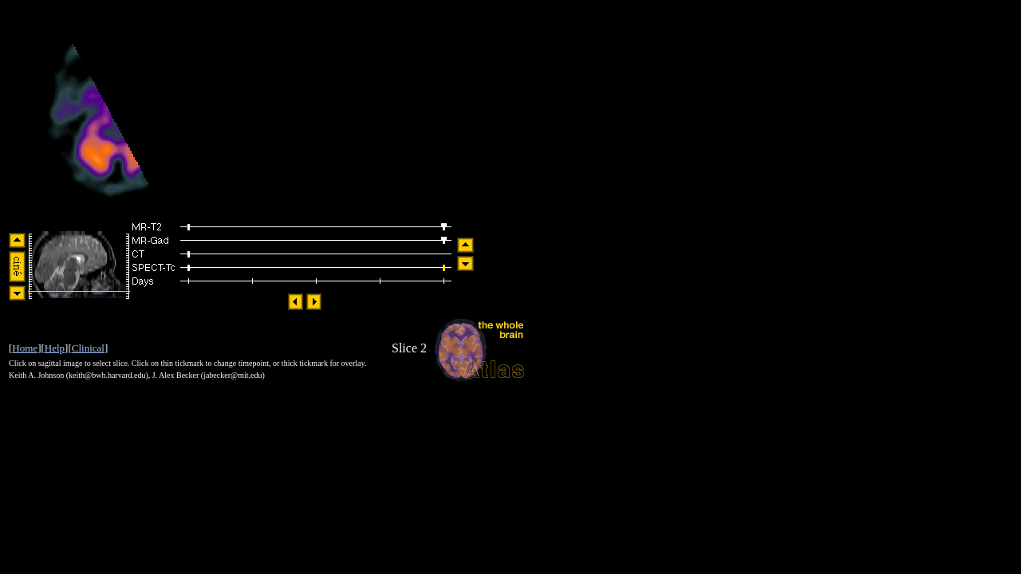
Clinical (88, 348)
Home (24, 348)
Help (55, 348)
